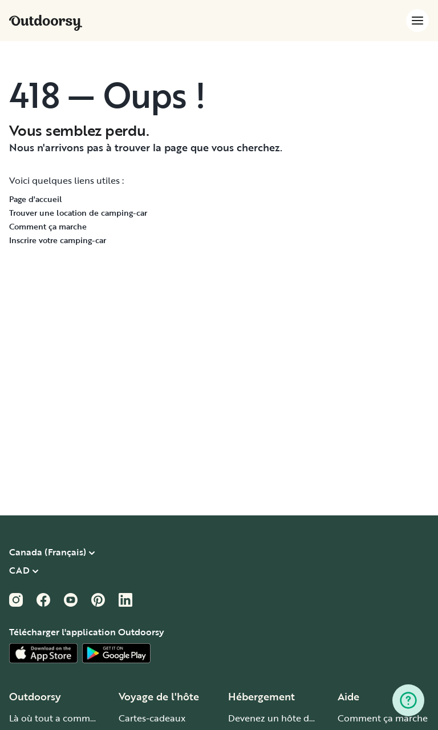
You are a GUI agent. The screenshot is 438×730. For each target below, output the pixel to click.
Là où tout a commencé (60, 718)
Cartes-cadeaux (152, 718)
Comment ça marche (48, 226)
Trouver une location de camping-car (78, 213)
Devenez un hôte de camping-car (299, 718)
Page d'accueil (35, 199)
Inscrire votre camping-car (57, 240)
